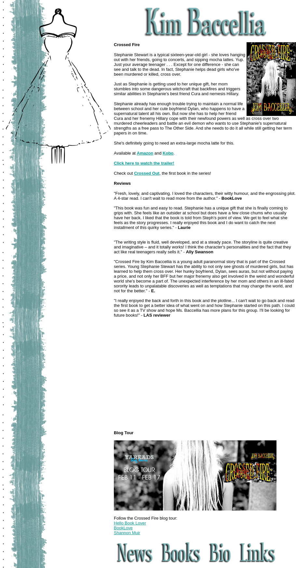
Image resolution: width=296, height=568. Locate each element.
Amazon (145, 153)
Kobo (168, 153)
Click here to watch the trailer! (144, 163)
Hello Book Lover (130, 523)
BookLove (123, 527)
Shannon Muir (127, 532)
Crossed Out (146, 173)
